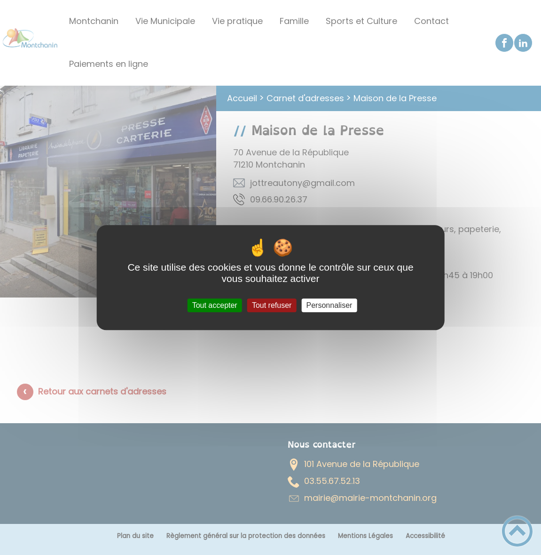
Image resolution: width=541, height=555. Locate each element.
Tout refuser (271, 305)
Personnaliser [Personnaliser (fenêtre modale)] (329, 305)
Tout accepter (214, 305)
